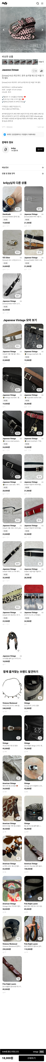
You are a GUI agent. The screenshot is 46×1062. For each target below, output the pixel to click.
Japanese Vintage (10, 70)
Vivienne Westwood (10, 703)
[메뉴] (42, 3)
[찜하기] (34, 70)
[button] (3, 30)
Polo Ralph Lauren (31, 904)
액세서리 (9, 127)
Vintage (27, 703)
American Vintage (9, 783)
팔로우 (39, 149)
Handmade (7, 214)
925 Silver (6, 258)
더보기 (41, 62)
